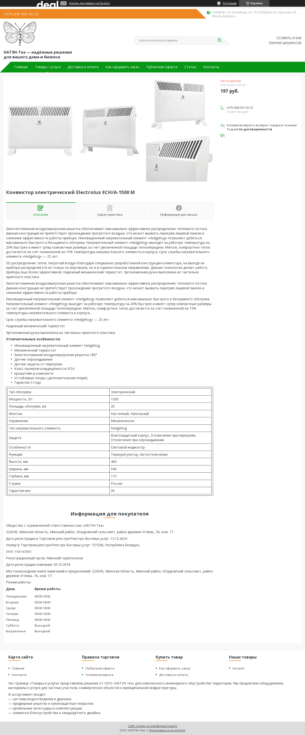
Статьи (190, 67)
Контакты (211, 67)
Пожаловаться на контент (167, 730)
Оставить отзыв (288, 37)
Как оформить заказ (122, 67)
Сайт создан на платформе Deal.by (152, 726)
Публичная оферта (161, 67)
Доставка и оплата (83, 67)
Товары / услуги (48, 67)
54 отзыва (230, 3)
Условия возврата (99, 675)
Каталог (239, 668)
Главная (21, 67)
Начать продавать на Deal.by (89, 3)
